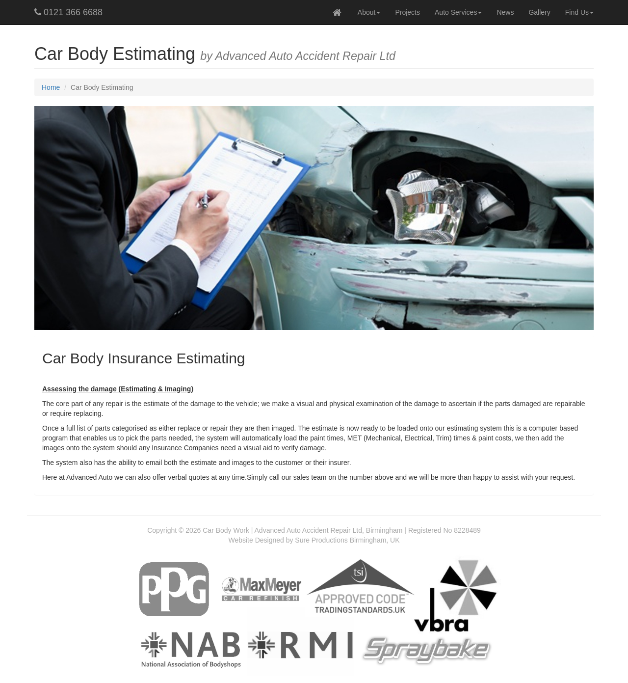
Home (51, 87)
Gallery (539, 12)
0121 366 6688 (68, 12)
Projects (407, 12)
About (369, 12)
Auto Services (458, 12)
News (505, 12)
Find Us (579, 12)
